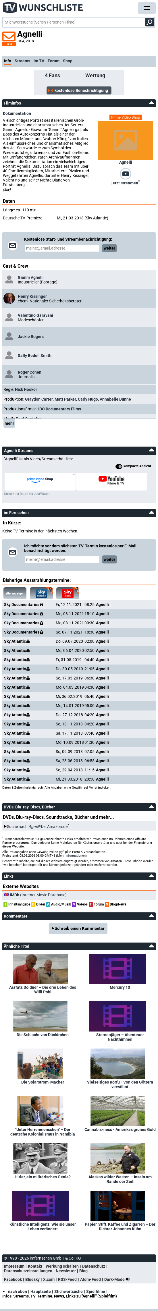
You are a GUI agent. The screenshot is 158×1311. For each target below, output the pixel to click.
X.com (49, 1279)
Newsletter (66, 1270)
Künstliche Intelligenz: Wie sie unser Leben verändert (42, 1226)
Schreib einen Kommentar (80, 928)
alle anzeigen (14, 593)
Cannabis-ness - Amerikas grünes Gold (120, 1129)
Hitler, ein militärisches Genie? (43, 1177)
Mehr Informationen (71, 856)
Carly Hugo (88, 399)
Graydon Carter (39, 399)
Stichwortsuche (68, 1291)
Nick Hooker (26, 389)
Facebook (13, 1279)
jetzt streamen (125, 182)
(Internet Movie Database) (38, 895)
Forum (53, 61)
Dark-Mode (118, 1279)
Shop (67, 61)
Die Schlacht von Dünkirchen (43, 1034)
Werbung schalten (62, 1266)
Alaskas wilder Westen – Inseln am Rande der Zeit (120, 1179)
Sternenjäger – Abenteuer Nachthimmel (120, 1037)
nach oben (14, 1291)
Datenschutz (93, 1266)
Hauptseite (40, 1291)
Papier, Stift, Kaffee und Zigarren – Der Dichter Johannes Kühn (120, 1226)
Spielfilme (95, 1291)
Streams (22, 61)
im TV (39, 61)
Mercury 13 (120, 987)
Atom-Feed (90, 1279)
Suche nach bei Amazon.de (37, 826)
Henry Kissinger (32, 296)
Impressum (14, 1266)
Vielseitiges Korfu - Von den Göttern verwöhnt (120, 1084)
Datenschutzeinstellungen (28, 1270)
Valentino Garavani (35, 315)
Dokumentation (17, 113)
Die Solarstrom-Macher (42, 1082)
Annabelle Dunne (115, 399)
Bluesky (32, 1279)
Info (7, 61)
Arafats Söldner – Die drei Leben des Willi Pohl (42, 989)
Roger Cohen (29, 372)
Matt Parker (65, 399)
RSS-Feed (67, 1279)
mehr (9, 423)
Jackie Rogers (31, 336)
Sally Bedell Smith (34, 355)
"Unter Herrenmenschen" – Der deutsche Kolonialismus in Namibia (42, 1131)
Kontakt (35, 1266)
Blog (83, 1270)
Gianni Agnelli (31, 277)
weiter (109, 248)
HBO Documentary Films (58, 409)
